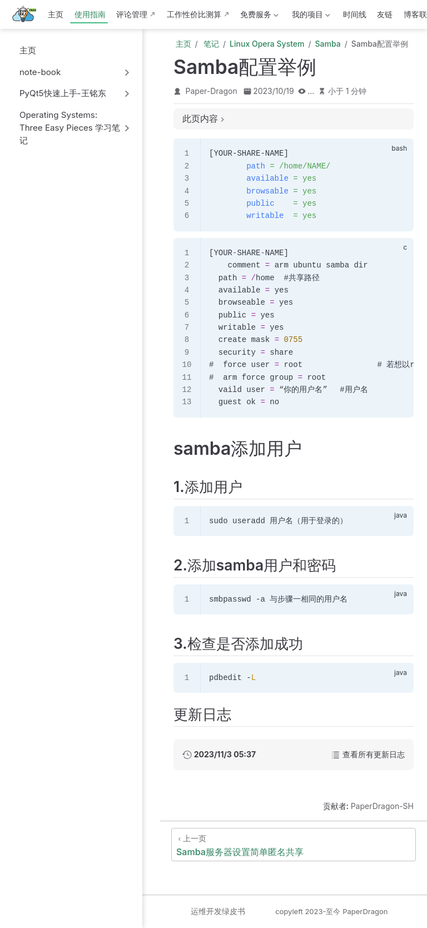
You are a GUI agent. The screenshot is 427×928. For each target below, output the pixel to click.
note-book (40, 72)
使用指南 (90, 14)
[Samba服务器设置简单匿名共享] (293, 844)
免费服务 (258, 16)
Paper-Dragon (211, 91)
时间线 (354, 14)
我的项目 (309, 16)
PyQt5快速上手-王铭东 (62, 93)
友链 (385, 14)
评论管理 (131, 14)
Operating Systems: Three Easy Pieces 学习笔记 (69, 127)
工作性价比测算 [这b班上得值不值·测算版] (194, 14)
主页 (55, 14)
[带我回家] (27, 14)
